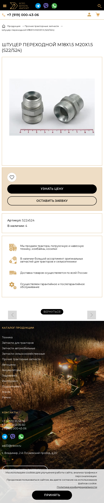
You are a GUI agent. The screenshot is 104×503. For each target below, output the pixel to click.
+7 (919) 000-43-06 (23, 15)
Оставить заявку (52, 201)
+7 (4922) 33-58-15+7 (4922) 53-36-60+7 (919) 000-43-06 (14, 425)
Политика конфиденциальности (77, 487)
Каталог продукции (18, 327)
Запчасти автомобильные (18, 348)
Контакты (10, 412)
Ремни (6, 397)
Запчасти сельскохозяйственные (23, 353)
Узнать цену (52, 189)
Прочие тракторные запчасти (21, 359)
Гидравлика (9, 375)
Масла (6, 392)
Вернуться (52, 311)
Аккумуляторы (11, 370)
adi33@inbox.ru (11, 445)
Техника (7, 337)
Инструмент (10, 381)
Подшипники (11, 386)
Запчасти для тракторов (18, 342)
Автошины (9, 364)
